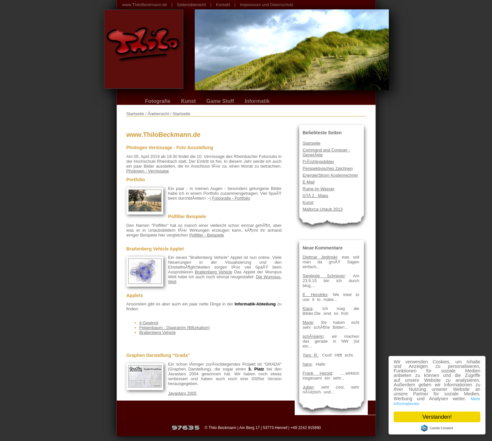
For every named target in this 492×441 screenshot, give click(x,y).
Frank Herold (317, 373)
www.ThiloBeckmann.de (144, 4)
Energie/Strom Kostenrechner (330, 175)
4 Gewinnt (149, 322)
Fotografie (157, 101)
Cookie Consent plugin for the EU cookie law (437, 428)
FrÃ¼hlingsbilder (318, 161)
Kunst (188, 101)
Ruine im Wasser (318, 188)
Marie (308, 322)
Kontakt (223, 4)
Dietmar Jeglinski (320, 257)
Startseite (312, 143)
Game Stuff (220, 101)
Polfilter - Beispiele (206, 235)
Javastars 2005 (182, 393)
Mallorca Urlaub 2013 (323, 209)
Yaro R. (310, 355)
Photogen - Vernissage (147, 171)
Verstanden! (437, 417)
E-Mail (309, 182)
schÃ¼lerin (313, 336)
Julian (308, 387)
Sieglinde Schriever (324, 275)
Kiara (307, 308)
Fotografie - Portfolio (231, 198)
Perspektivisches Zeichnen (328, 168)
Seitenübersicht (191, 4)
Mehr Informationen (413, 403)
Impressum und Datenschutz (266, 4)
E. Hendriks (315, 294)
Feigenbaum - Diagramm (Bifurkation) (174, 327)
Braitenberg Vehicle (213, 272)
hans (307, 364)
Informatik (257, 101)
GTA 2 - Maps (315, 195)
